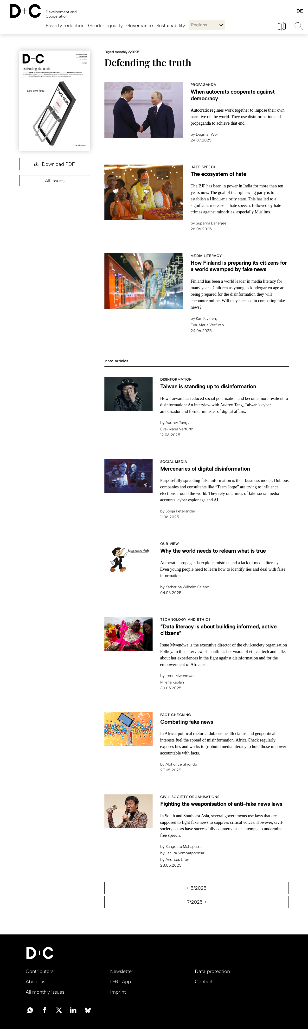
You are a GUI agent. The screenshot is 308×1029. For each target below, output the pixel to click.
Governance (139, 25)
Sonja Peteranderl (178, 511)
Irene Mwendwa (177, 675)
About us (35, 981)
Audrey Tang (174, 422)
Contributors (39, 971)
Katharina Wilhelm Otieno (184, 587)
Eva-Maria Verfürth (207, 325)
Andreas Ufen (174, 859)
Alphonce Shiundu (178, 764)
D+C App (120, 981)
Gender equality (105, 25)
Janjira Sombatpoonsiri (182, 853)
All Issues (54, 181)
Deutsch (299, 11)
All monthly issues (45, 992)
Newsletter (121, 971)
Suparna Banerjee (208, 223)
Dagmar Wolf (204, 134)
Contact (204, 981)
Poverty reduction (65, 25)
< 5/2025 (196, 888)
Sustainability (170, 25)
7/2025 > (196, 902)
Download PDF (54, 164)
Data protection (212, 971)
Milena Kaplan (172, 682)
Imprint (118, 992)
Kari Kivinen (204, 318)
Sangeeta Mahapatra (181, 846)
